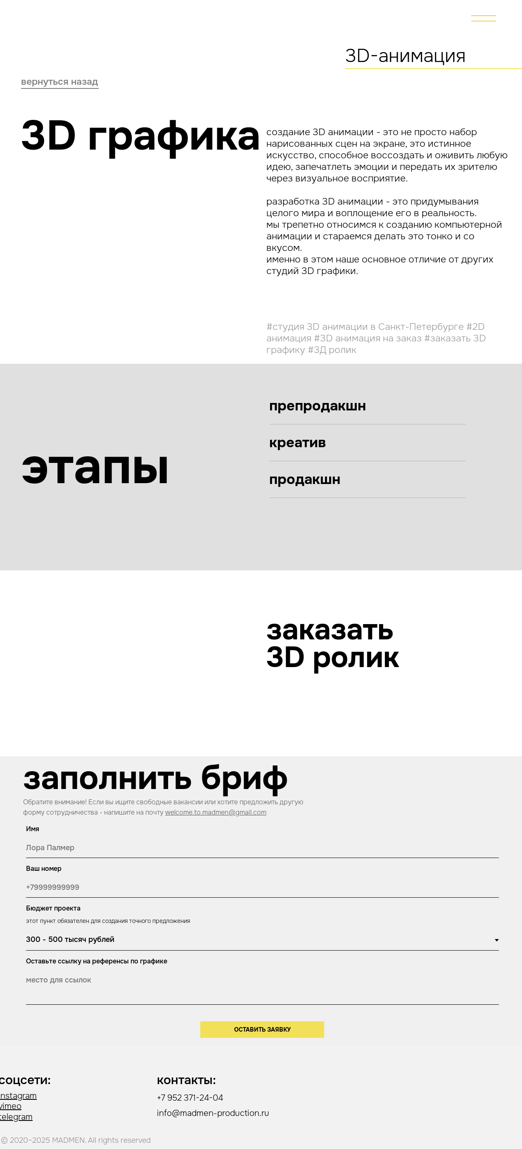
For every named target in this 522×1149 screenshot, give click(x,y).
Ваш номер (44, 868)
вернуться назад (59, 82)
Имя (32, 829)
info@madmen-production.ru (213, 1113)
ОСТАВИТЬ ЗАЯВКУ (262, 1029)
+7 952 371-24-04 (190, 1098)
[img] (483, 18)
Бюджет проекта (53, 908)
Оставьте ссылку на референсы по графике (96, 961)
